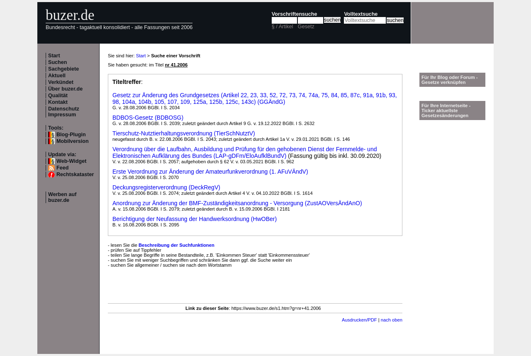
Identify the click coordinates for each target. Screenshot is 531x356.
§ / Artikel (282, 26)
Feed (62, 168)
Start (54, 56)
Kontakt (58, 102)
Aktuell (57, 76)
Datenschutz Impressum (63, 112)
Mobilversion (72, 141)
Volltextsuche (361, 14)
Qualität (58, 95)
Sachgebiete (63, 69)
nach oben (391, 319)
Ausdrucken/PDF (359, 319)
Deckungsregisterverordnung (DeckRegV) (166, 187)
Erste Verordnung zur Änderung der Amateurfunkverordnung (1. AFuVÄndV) (210, 171)
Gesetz (306, 26)
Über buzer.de (65, 89)
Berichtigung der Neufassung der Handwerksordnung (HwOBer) (194, 219)
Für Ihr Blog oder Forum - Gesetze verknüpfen (449, 80)
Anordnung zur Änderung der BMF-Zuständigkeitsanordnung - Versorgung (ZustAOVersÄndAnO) (237, 203)
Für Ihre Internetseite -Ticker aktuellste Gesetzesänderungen (445, 110)
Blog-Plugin (71, 134)
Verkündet (60, 82)
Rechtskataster (75, 174)
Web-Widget (71, 161)
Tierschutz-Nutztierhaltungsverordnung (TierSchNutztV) (183, 133)
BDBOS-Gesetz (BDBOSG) (147, 117)
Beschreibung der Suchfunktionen (176, 245)
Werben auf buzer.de (62, 197)
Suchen (57, 62)
